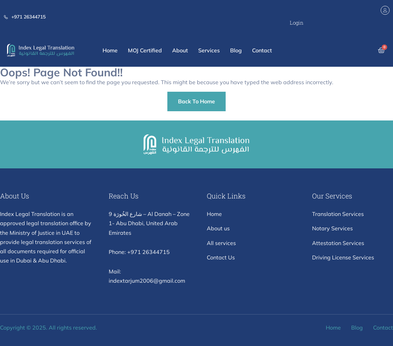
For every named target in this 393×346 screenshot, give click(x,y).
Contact (262, 50)
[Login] (385, 10)
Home (110, 50)
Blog (236, 50)
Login (296, 22)
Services (209, 50)
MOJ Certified (145, 50)
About (180, 50)
